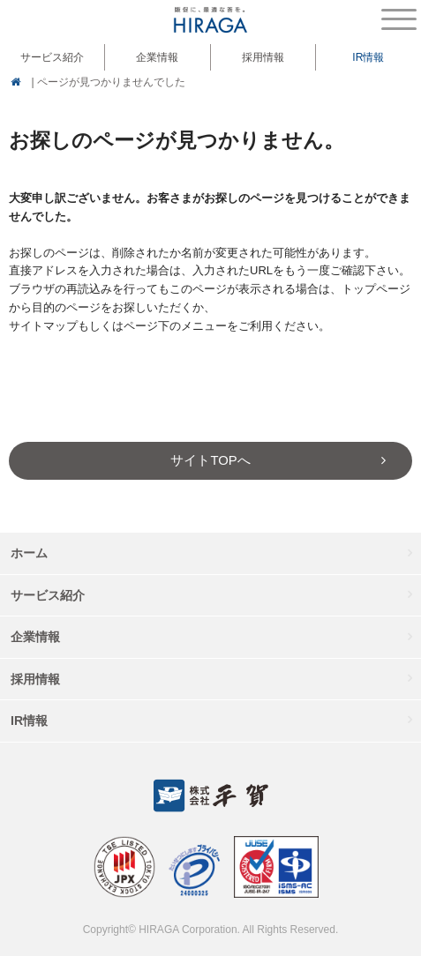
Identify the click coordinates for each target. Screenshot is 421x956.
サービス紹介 (48, 595)
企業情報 (35, 637)
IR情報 (29, 720)
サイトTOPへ (210, 460)
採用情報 (263, 57)
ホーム (29, 553)
